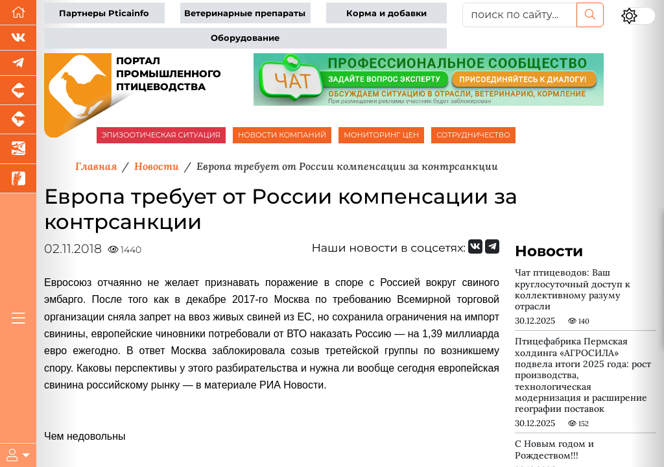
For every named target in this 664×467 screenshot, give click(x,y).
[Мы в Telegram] (18, 63)
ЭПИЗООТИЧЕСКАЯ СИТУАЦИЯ (161, 134)
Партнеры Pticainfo (104, 13)
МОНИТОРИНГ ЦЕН (381, 134)
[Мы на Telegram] (492, 246)
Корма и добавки (386, 13)
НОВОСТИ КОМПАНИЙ (282, 134)
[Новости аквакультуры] (18, 148)
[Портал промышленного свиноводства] (18, 90)
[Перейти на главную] (18, 12)
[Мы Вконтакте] (18, 38)
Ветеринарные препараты (244, 13)
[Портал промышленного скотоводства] (18, 119)
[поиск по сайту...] (519, 15)
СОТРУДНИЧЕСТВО (473, 134)
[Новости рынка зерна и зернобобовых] (18, 178)
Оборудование (245, 38)
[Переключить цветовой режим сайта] (638, 16)
